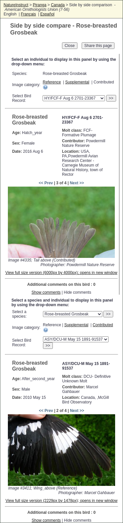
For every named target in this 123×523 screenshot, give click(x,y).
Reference (52, 82)
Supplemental (77, 82)
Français (28, 14)
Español (47, 14)
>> (111, 98)
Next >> (77, 183)
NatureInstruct (16, 5)
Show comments (46, 292)
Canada (58, 5)
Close (70, 45)
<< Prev (46, 183)
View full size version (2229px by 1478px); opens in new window (61, 500)
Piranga (39, 5)
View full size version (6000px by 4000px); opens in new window (61, 272)
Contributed (102, 325)
